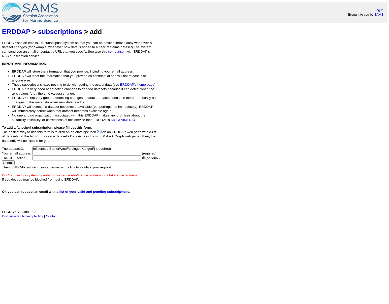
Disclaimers (10, 216)
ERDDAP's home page (137, 84)
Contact (52, 216)
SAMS (379, 14)
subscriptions (60, 32)
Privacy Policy (32, 216)
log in (379, 10)
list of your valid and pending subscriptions (94, 191)
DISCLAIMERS (122, 120)
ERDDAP (16, 32)
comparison (117, 51)
